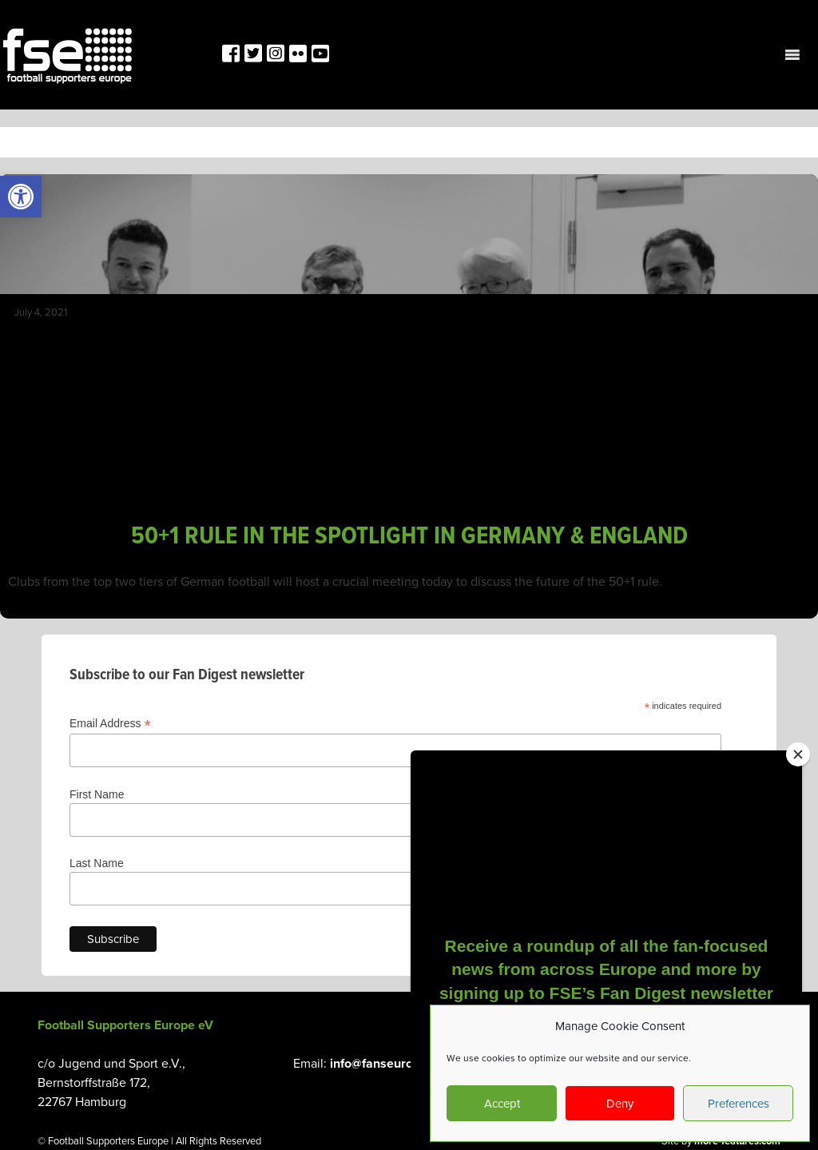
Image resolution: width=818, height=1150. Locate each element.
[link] (21, 196)
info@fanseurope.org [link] (390, 1064)
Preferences (738, 1103)
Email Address (110, 723)
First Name (96, 794)
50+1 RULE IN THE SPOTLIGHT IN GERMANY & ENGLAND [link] (409, 536)
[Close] (798, 754)
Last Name (96, 863)
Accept (502, 1103)
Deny (619, 1103)
